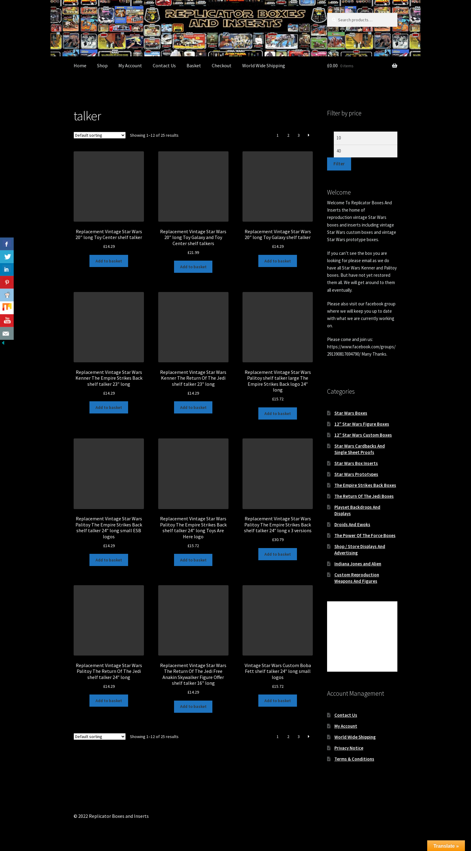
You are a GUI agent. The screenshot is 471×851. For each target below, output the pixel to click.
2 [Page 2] (288, 135)
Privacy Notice (348, 748)
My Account (130, 65)
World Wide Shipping (263, 65)
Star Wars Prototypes (356, 474)
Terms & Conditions (354, 759)
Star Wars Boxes (350, 413)
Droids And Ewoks (352, 524)
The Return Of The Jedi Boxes (364, 496)
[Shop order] (100, 135)
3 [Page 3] (299, 135)
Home (80, 65)
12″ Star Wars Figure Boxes (361, 424)
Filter (339, 164)
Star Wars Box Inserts (356, 463)
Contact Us (164, 65)
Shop (102, 65)
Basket (194, 65)
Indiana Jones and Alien (357, 564)
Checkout (222, 65)
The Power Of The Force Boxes (365, 535)
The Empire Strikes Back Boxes (365, 485)
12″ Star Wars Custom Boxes (363, 435)
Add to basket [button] (109, 261)
